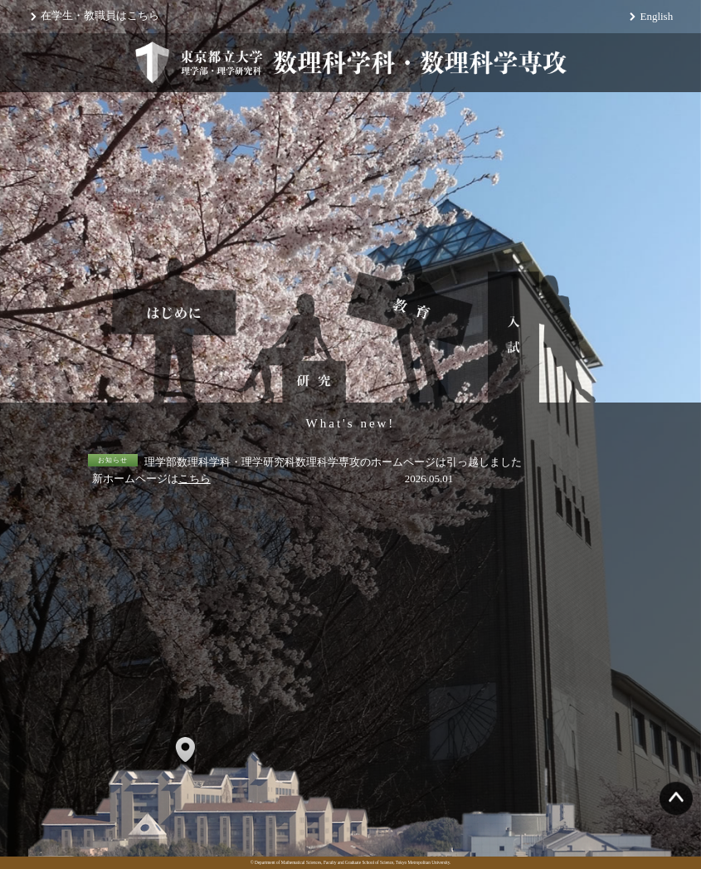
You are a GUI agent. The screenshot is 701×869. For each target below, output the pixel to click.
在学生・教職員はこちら (100, 15)
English (656, 16)
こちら (194, 478)
